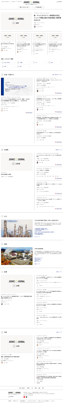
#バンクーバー (59, 49)
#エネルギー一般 (3, 104)
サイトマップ (53, 400)
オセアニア (42, 13)
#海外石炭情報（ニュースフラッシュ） (6, 48)
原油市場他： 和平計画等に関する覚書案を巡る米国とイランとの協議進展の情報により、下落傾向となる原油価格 (49, 118)
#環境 (43, 103)
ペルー (46, 315)
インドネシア (47, 348)
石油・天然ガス (3, 102)
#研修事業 (38, 382)
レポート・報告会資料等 (9, 176)
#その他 (35, 24)
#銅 (37, 309)
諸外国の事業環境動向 (39, 233)
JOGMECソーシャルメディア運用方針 (43, 400)
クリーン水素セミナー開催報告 (43, 170)
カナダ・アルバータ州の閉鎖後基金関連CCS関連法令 (44, 232)
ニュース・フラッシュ (40, 22)
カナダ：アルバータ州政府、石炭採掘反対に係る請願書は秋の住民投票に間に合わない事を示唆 (23, 45)
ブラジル (54, 78)
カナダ (46, 275)
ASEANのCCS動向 (38, 230)
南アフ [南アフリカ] (58, 153)
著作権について (15, 400)
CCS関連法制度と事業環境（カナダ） (41, 229)
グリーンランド (11, 97)
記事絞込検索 (39, 7)
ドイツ (50, 168)
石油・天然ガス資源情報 (47, 120)
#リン (43, 49)
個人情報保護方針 (23, 400)
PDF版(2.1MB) (58, 194)
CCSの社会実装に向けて (39, 234)
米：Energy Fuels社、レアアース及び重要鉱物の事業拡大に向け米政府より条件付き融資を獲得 (55, 45)
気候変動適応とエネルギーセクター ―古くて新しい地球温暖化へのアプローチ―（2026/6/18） (49, 99)
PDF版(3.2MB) (58, 112)
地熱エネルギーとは (38, 258)
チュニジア (51, 153)
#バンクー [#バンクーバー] (34, 51)
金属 (35, 22)
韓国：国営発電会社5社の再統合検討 (10, 356)
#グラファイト (41, 50)
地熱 (36, 388)
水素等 (2, 176)
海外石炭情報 (5, 46)
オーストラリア (46, 13)
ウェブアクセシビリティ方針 (31, 400)
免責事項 (10, 400)
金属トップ (58, 271)
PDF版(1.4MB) (58, 127)
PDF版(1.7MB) (58, 209)
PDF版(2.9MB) (58, 165)
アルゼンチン (47, 78)
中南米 (44, 78)
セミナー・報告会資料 (11, 102)
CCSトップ (37, 236)
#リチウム (40, 49)
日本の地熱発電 (37, 259)
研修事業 (41, 381)
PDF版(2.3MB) (58, 93)
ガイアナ (51, 78)
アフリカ (44, 153)
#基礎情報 (44, 137)
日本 (46, 168)
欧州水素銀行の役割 (6, 174)
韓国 (10, 354)
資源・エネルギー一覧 (24, 7)
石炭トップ (58, 332)
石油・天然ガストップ (56, 74)
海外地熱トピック (38, 260)
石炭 (2, 46)
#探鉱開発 (44, 85)
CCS (32, 388)
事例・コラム (37, 261)
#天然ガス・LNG (39, 85)
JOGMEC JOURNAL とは (6, 1)
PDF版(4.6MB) (58, 178)
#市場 (37, 122)
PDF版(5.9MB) (29, 113)
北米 (19, 97)
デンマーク (16, 97)
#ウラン (55, 49)
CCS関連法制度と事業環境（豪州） (41, 228)
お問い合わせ (20, 1)
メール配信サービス (14, 1)
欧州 (8, 97)
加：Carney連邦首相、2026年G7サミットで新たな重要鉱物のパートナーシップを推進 (39, 45)
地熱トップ (37, 263)
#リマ (39, 322)
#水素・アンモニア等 (45, 160)
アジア (44, 168)
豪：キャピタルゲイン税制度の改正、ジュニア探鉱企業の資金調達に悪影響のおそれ (47, 17)
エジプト (47, 153)
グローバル (44, 96)
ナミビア (54, 153)
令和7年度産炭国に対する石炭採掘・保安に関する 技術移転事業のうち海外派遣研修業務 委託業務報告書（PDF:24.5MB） (49, 378)
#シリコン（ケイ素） (36, 49)
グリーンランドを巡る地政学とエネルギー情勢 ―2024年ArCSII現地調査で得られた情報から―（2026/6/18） (15, 99)
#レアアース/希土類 (35, 50)
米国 (45, 130)
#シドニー (38, 24)
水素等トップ (58, 149)
